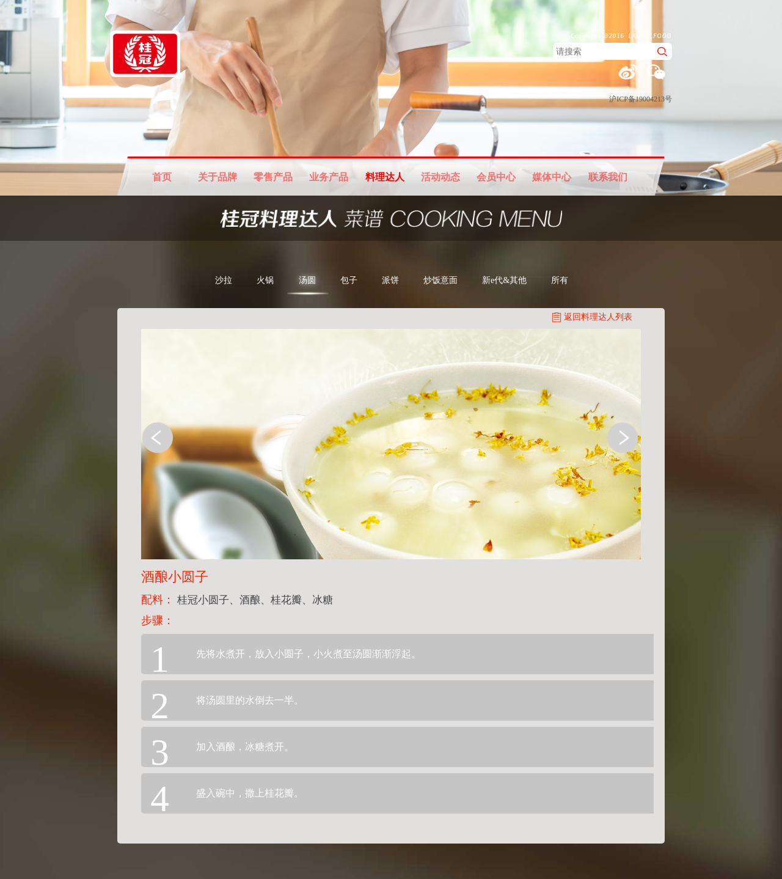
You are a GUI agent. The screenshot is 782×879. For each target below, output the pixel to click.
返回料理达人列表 (598, 317)
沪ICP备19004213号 (640, 99)
